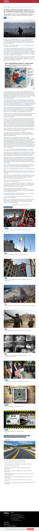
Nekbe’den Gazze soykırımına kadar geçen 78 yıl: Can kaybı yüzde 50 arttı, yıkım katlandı (19, 305)
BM (27, 92)
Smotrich (14, 91)
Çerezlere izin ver (30, 529)
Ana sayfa (5, 6)
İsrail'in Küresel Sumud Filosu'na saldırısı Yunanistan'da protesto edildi (16, 381)
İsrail (20, 40)
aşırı (7, 91)
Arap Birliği (22, 39)
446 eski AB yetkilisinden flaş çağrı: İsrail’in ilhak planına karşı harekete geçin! (17, 330)
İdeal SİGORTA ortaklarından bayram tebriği (11, 465)
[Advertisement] (19, 498)
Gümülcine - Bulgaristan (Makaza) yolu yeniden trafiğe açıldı (14, 460)
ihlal (23, 57)
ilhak (14, 118)
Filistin (5, 41)
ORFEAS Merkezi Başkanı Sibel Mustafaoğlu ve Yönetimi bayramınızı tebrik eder (17, 464)
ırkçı (34, 42)
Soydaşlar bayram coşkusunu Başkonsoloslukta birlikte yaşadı (14, 462)
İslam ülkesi (9, 39)
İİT (32, 39)
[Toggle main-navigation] (34, 1)
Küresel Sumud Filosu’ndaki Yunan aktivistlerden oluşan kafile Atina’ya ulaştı (17, 229)
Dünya (9, 6)
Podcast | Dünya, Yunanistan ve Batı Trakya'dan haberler (14, 406)
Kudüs (31, 40)
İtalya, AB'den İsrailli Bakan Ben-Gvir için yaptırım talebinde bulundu (16, 254)
